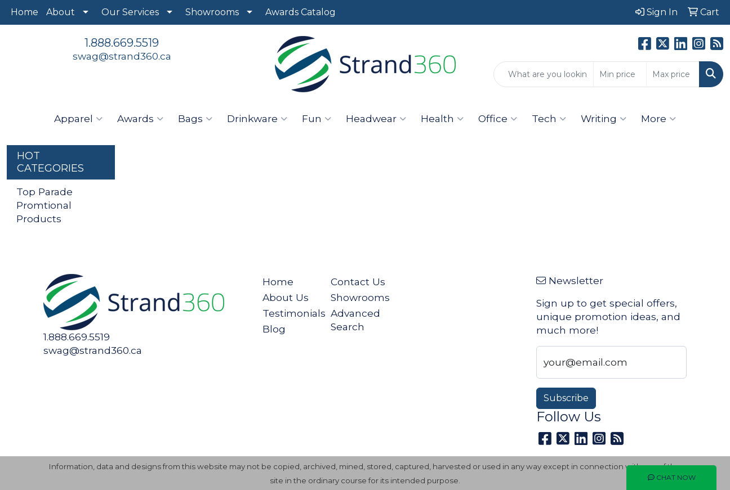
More (658, 118)
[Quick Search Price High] (673, 74)
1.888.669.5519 (121, 43)
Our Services (130, 12)
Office (497, 118)
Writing (603, 118)
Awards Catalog (300, 12)
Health (442, 118)
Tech (549, 118)
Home (24, 12)
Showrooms (212, 12)
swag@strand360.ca (122, 56)
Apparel (78, 118)
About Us (285, 297)
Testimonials (289, 313)
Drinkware (257, 118)
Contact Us (358, 281)
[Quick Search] (543, 74)
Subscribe (566, 398)
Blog (274, 329)
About (60, 12)
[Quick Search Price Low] (620, 74)
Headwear (376, 118)
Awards (140, 118)
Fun (316, 118)
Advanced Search (355, 319)
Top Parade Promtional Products (44, 205)
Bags (195, 118)
